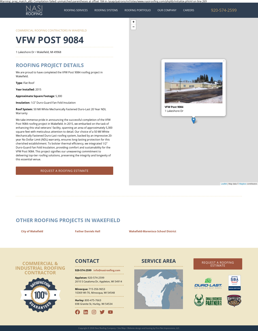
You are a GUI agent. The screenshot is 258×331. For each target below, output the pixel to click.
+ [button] (133, 22)
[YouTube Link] (112, 313)
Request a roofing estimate (64, 171)
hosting (149, 328)
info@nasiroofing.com (106, 270)
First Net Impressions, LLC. (168, 328)
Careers (188, 10)
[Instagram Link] (95, 313)
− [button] (133, 27)
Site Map (121, 328)
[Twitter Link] (103, 313)
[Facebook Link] (79, 313)
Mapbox (242, 184)
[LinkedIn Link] (87, 313)
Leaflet (224, 184)
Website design (134, 328)
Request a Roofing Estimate (218, 263)
